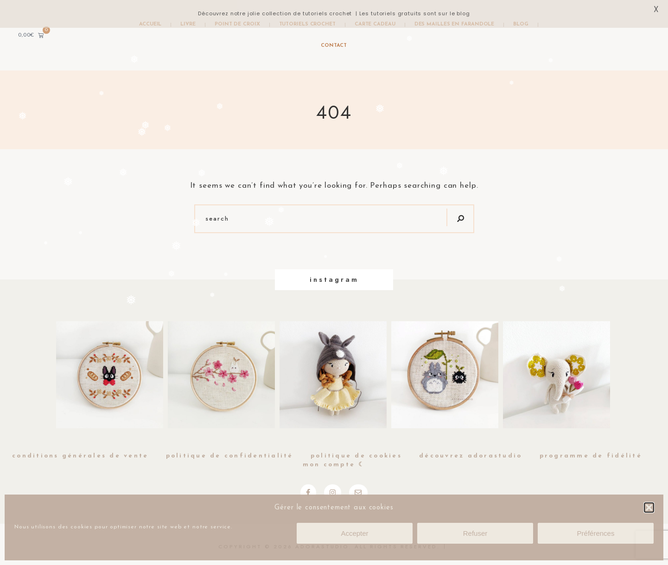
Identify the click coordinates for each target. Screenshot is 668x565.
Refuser (475, 533)
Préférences (596, 533)
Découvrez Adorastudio (470, 456)
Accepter (354, 533)
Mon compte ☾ (334, 465)
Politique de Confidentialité (229, 456)
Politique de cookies (356, 456)
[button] (649, 507)
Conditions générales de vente (80, 456)
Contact (333, 45)
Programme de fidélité (591, 456)
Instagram (334, 279)
